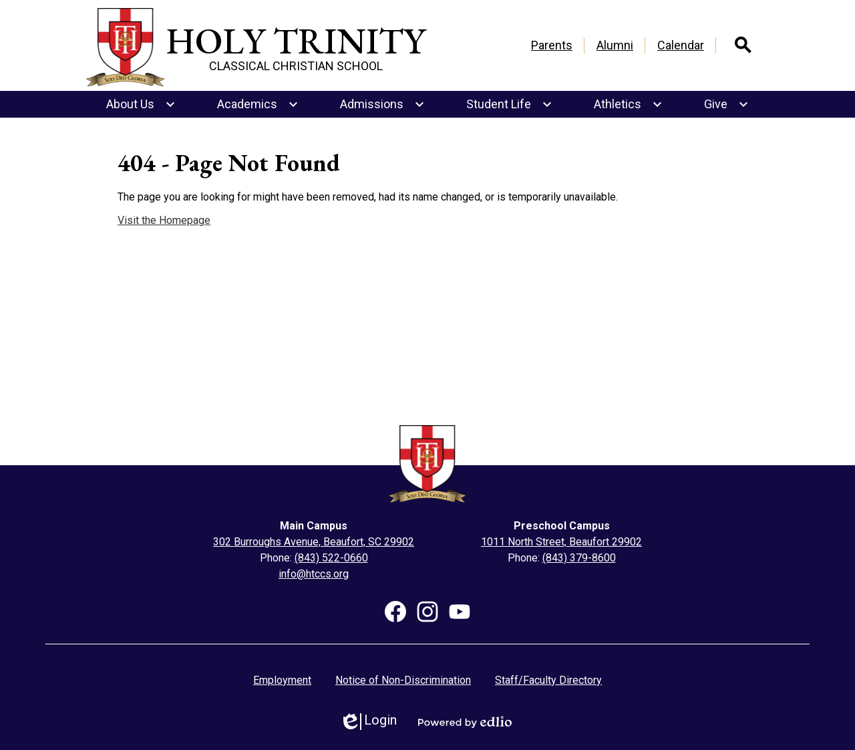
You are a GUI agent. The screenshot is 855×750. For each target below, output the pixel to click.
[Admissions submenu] (382, 104)
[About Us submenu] (141, 104)
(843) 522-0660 (331, 557)
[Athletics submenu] (628, 104)
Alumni (614, 45)
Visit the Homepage (164, 220)
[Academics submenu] (258, 104)
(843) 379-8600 (579, 557)
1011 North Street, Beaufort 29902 (561, 541)
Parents (551, 45)
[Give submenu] (726, 104)
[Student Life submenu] (509, 104)
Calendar (680, 45)
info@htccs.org (314, 574)
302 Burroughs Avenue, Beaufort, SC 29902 (313, 541)
